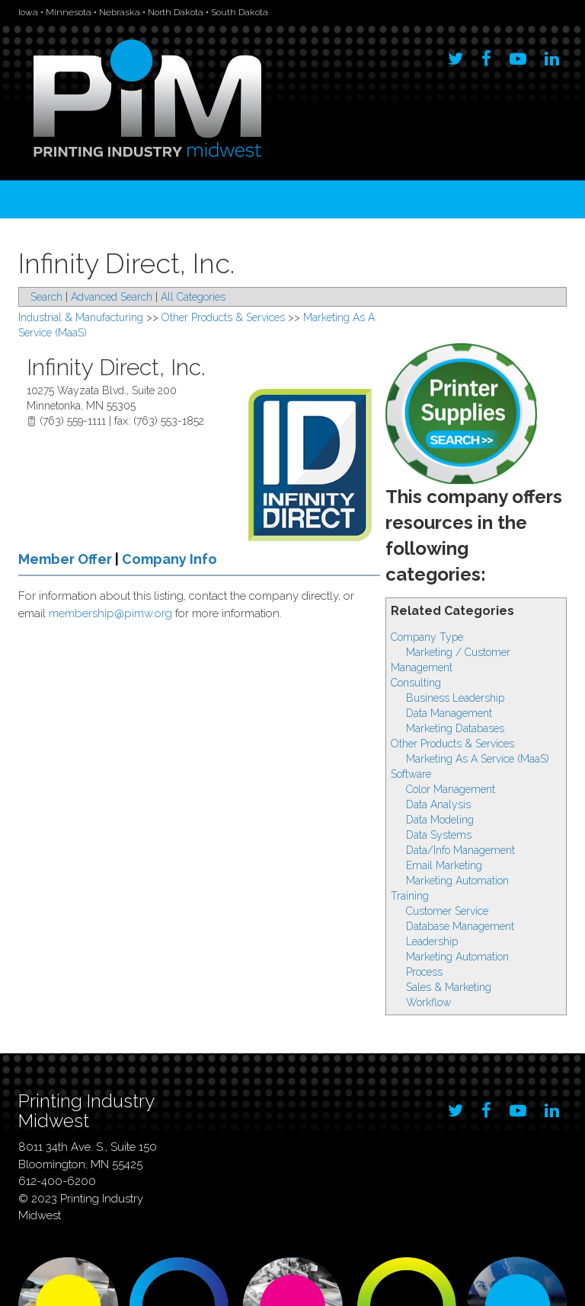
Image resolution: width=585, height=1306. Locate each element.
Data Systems (439, 835)
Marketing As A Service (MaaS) (477, 759)
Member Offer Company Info (117, 559)
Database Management (460, 926)
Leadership (432, 941)
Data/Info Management (460, 850)
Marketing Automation (457, 880)
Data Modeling (440, 820)
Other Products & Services (452, 743)
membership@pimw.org (110, 613)
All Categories (193, 297)
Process (424, 972)
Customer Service (447, 911)
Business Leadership (455, 698)
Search (46, 297)
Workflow (428, 1002)
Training (410, 896)
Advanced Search (111, 297)
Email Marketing (444, 865)
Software (411, 774)
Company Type (427, 637)
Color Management (450, 789)
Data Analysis (438, 804)
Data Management (449, 713)
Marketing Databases (455, 728)
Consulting (416, 683)
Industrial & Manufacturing (80, 317)
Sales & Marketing (448, 987)
